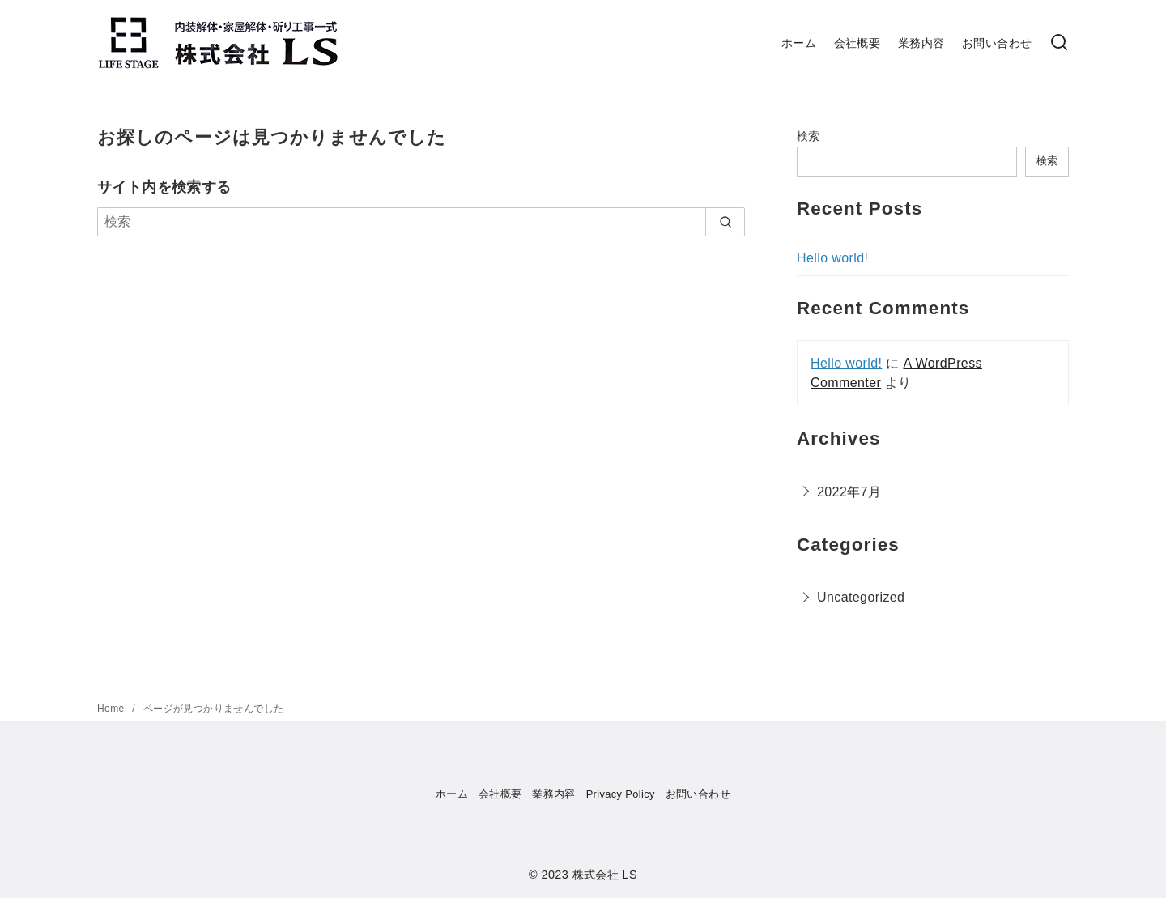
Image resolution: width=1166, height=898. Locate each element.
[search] (725, 221)
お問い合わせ (997, 42)
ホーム (798, 42)
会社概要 (857, 42)
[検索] (421, 221)
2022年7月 (849, 492)
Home (112, 708)
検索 (808, 136)
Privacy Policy (620, 794)
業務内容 (921, 42)
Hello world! (832, 258)
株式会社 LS (604, 874)
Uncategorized (860, 597)
